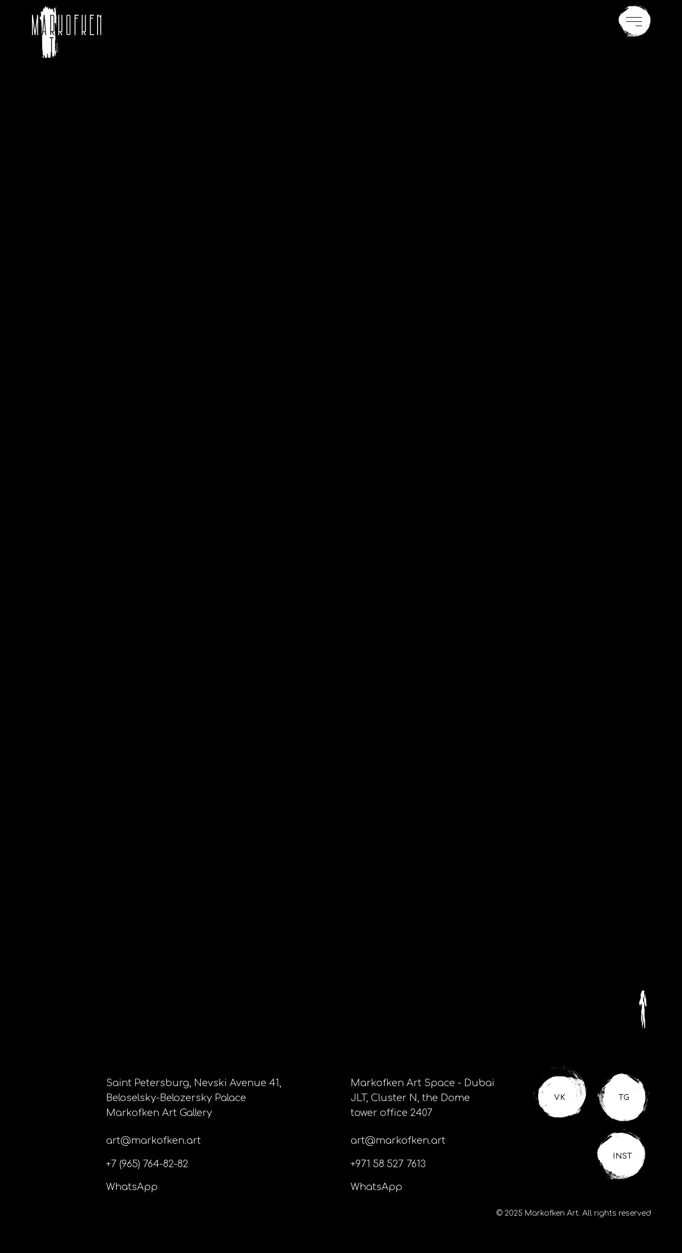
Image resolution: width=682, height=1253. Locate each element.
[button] (635, 21)
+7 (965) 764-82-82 (147, 1164)
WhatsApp (132, 1187)
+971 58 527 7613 (388, 1164)
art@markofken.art (153, 1140)
